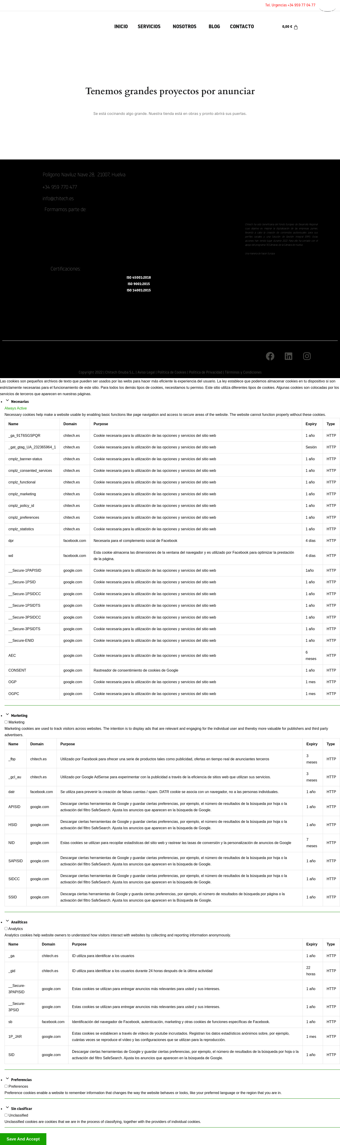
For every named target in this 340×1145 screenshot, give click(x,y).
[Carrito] (290, 27)
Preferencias (21, 1080)
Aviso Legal (146, 372)
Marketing (19, 716)
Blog (214, 27)
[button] (150, 27)
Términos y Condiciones (243, 372)
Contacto (242, 27)
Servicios (149, 27)
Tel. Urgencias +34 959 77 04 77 (290, 5)
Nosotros (184, 27)
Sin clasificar (21, 1109)
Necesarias (20, 402)
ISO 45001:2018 (139, 278)
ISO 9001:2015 (139, 284)
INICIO (121, 27)
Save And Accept (23, 1139)
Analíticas (19, 922)
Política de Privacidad (205, 372)
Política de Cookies (172, 372)
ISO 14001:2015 (139, 290)
